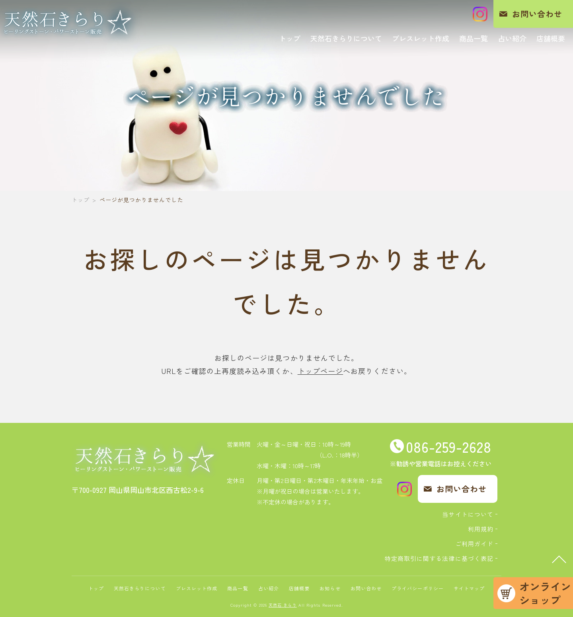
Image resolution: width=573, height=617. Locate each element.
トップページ (320, 371)
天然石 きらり (283, 605)
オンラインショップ (545, 593)
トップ (81, 200)
